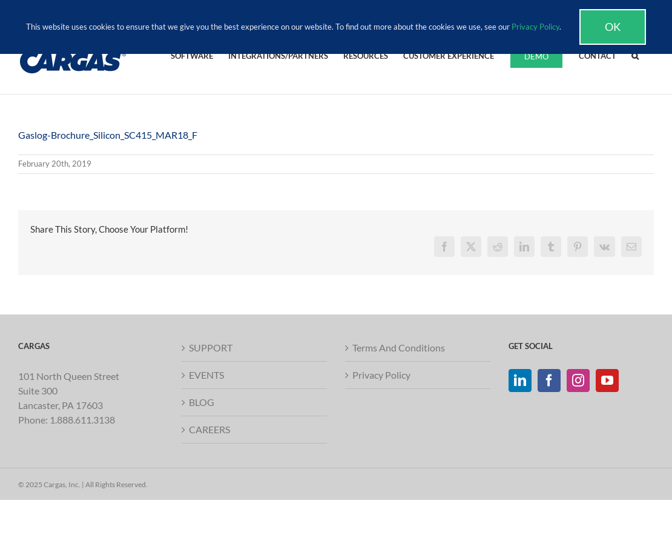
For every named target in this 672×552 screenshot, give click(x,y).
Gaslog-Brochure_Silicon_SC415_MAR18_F (107, 135)
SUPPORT (210, 347)
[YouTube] (607, 380)
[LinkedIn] (520, 380)
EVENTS (206, 375)
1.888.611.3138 (82, 419)
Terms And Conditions (398, 347)
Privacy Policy (381, 375)
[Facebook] (549, 380)
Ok (613, 26)
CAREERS (209, 429)
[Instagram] (578, 380)
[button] (635, 55)
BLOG (201, 402)
